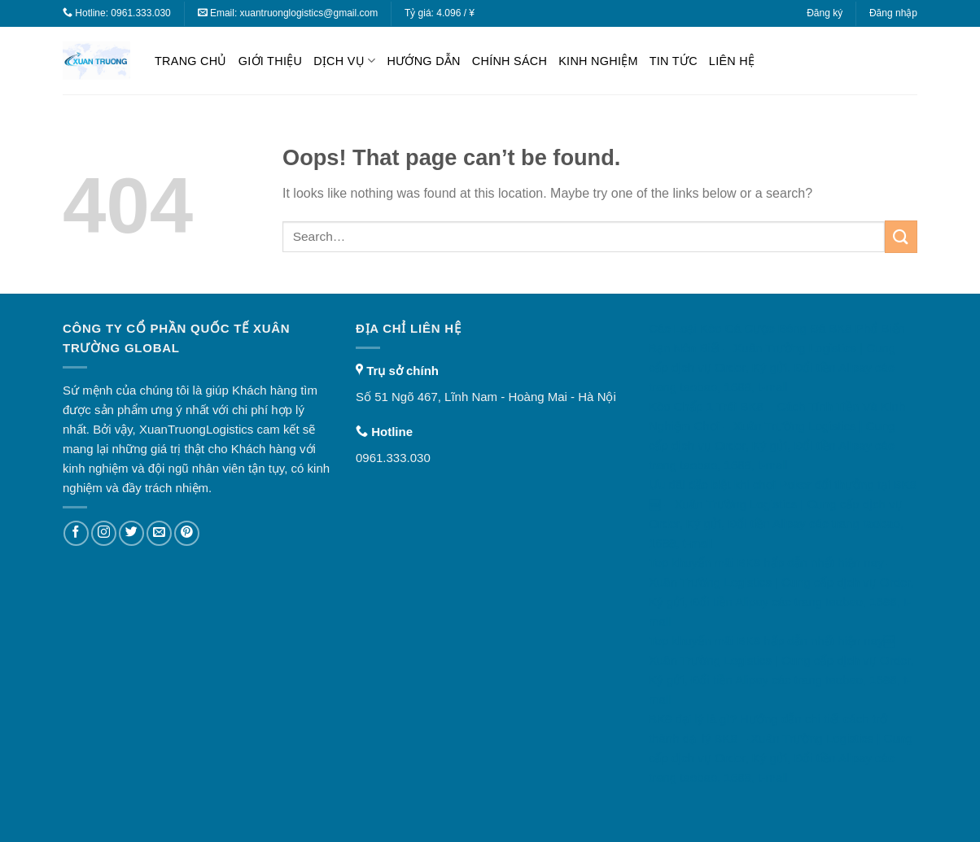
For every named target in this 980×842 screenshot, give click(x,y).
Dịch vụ (344, 60)
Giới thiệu (270, 61)
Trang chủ (191, 61)
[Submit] (901, 236)
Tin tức (674, 61)
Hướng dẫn (423, 61)
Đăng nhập (893, 13)
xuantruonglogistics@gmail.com (309, 13)
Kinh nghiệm (598, 61)
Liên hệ (732, 61)
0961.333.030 (140, 13)
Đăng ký (824, 13)
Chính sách (509, 61)
